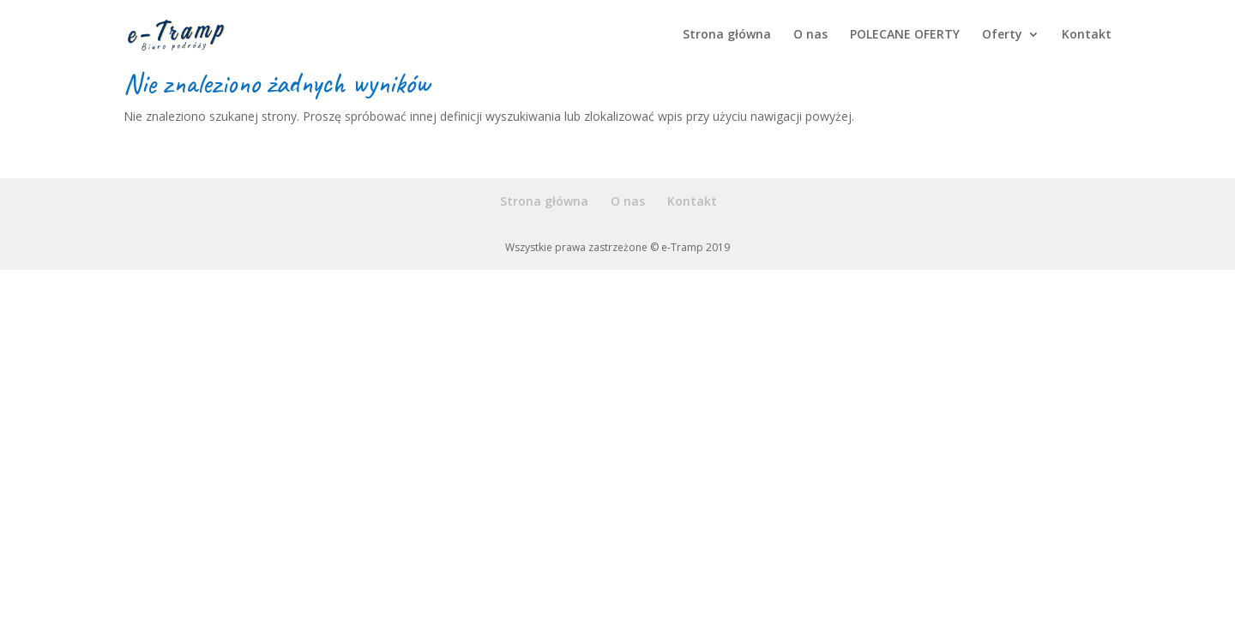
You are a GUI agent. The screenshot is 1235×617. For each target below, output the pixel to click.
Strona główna (727, 35)
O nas (810, 35)
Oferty (1002, 35)
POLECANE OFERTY (905, 35)
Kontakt (1087, 35)
